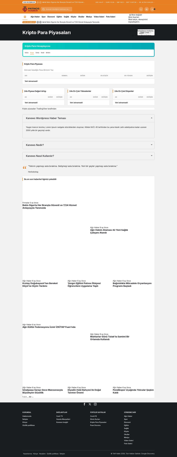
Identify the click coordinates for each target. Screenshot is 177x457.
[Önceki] (37, 2)
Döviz (26, 53)
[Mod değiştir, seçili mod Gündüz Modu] (135, 15)
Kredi (42, 53)
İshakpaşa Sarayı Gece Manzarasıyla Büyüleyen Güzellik (42, 391)
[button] (146, 9)
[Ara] (141, 9)
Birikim (48, 53)
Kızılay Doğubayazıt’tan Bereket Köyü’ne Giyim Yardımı (40, 284)
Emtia (37, 53)
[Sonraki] (40, 2)
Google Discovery (148, 454)
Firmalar (25, 203)
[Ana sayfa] (25, 17)
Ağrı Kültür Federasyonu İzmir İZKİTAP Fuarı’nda (49, 327)
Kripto (32, 53)
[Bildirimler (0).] (152, 9)
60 (30, 397)
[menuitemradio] (141, 27)
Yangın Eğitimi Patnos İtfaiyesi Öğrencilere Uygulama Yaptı (84, 284)
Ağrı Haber (94, 227)
